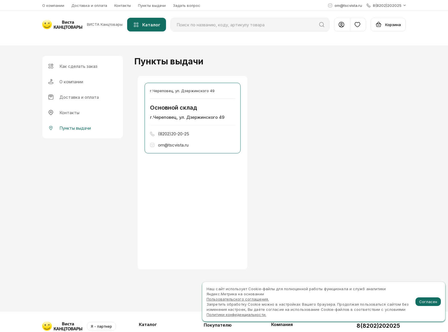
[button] (386, 5)
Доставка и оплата (89, 5)
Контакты (122, 5)
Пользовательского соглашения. (238, 299)
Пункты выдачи (152, 5)
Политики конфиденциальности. (236, 314)
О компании (53, 5)
